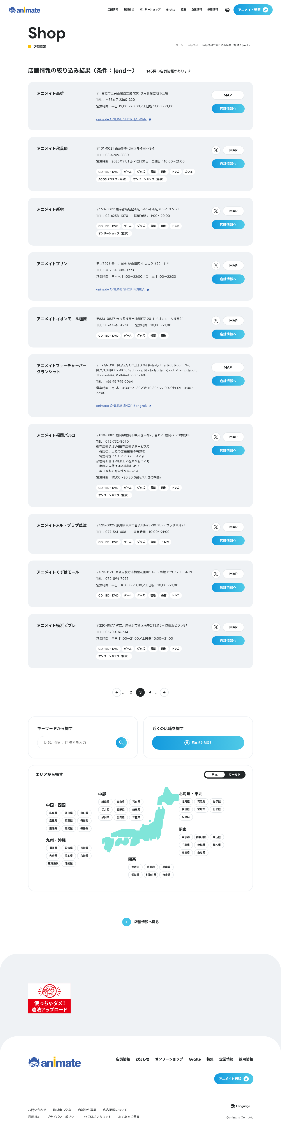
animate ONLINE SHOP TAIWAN (121, 119)
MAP (228, 95)
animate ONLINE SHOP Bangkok (121, 405)
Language (243, 1106)
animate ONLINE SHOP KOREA (120, 289)
